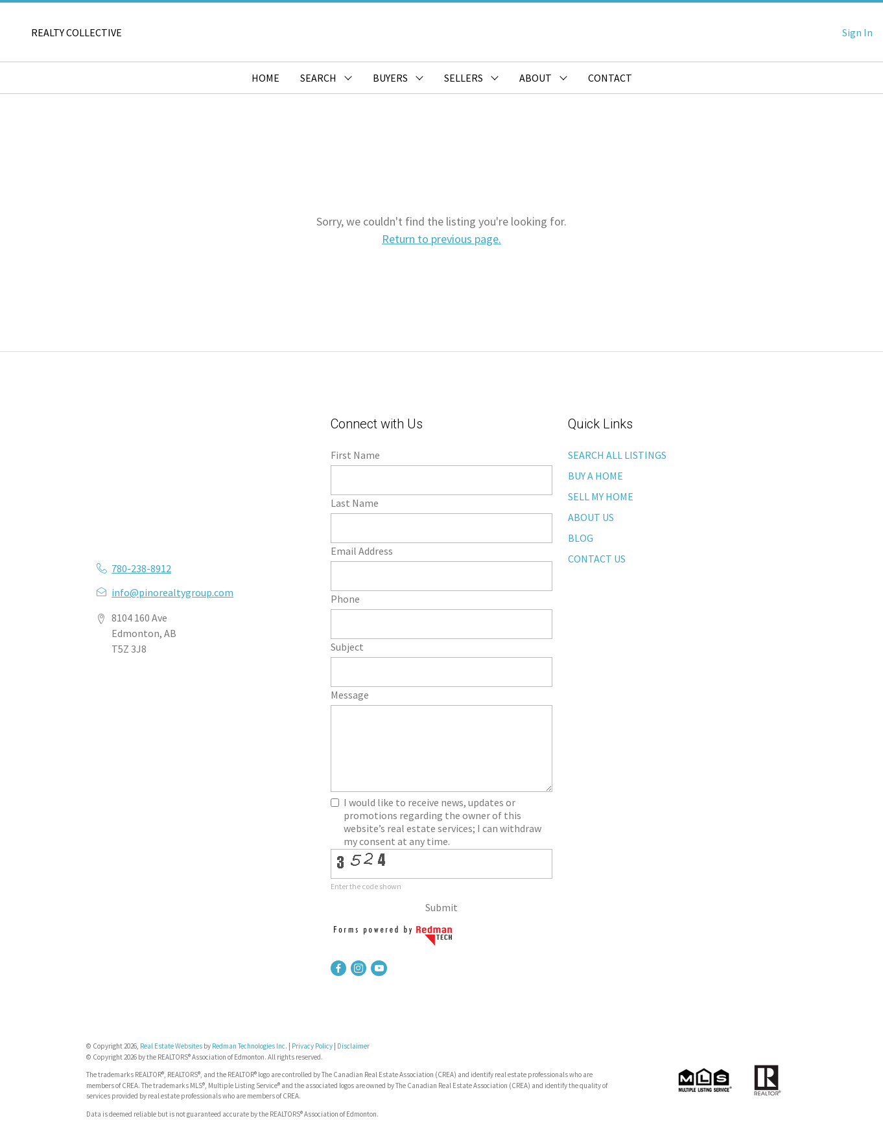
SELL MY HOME (600, 496)
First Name (355, 454)
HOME (265, 77)
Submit (441, 907)
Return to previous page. (441, 238)
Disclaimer (353, 1046)
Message (350, 694)
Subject (347, 646)
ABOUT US (591, 517)
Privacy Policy (312, 1046)
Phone (345, 598)
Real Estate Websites (172, 1046)
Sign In (857, 32)
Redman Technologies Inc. (250, 1046)
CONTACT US (597, 558)
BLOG (580, 537)
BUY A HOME (595, 475)
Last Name (355, 502)
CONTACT (610, 77)
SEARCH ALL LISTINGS (617, 454)
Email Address (362, 550)
